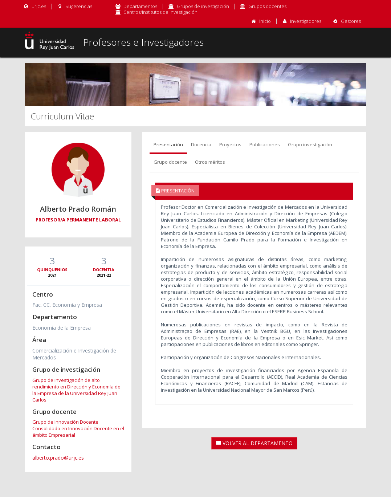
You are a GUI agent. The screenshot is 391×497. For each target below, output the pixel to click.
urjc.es (34, 6)
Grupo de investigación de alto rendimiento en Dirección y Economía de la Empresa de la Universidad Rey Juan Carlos (76, 390)
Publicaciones (264, 144)
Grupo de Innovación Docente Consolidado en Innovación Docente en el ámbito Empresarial (78, 428)
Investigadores (305, 21)
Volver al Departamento (254, 443)
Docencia (201, 144)
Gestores (351, 21)
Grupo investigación (310, 144)
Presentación (168, 144)
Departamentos (140, 6)
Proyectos (230, 144)
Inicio (265, 21)
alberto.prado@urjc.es (58, 457)
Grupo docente (170, 162)
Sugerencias (74, 6)
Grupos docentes (267, 6)
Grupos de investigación (203, 6)
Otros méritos (210, 162)
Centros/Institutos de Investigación (160, 12)
